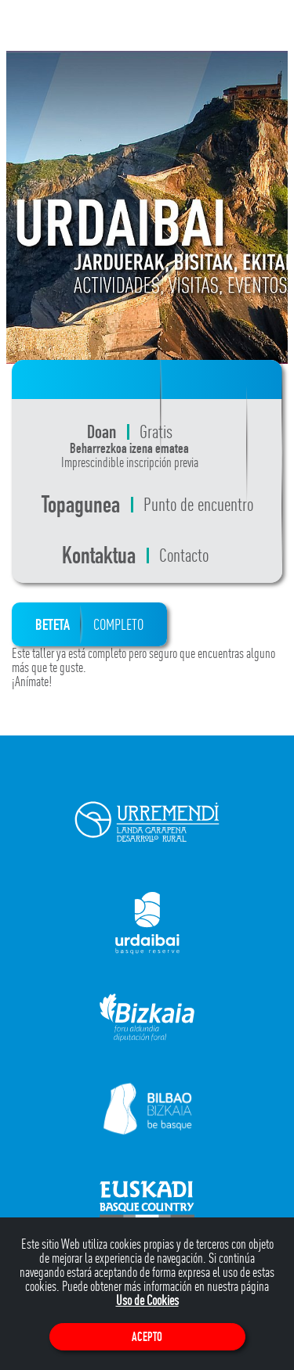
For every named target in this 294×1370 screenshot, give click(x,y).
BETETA (89, 624)
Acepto (147, 1336)
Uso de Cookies (147, 1300)
